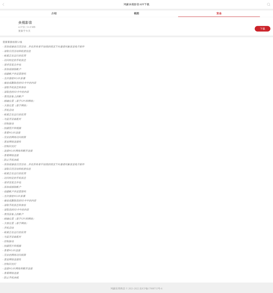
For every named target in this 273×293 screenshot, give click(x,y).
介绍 (54, 13)
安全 (219, 13)
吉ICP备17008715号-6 (150, 288)
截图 (136, 13)
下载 (262, 28)
